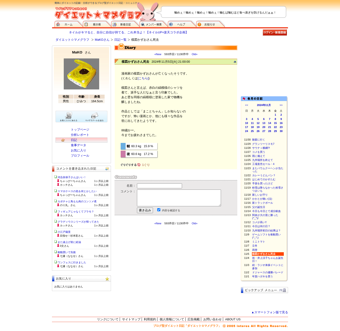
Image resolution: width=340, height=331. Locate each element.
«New (157, 54)
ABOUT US (233, 319)
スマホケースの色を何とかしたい (77, 191)
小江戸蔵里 (64, 231)
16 (281, 123)
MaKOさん (102, 39)
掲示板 (97, 23)
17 (246, 127)
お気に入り (78, 150)
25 (252, 131)
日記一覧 (120, 39)
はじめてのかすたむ (264, 179)
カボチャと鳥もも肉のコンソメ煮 (77, 201)
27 (263, 131)
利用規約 (150, 319)
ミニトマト (258, 241)
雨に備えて (258, 155)
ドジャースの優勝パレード (267, 272)
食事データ (78, 145)
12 (258, 123)
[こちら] (143, 78)
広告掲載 (193, 319)
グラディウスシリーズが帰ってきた (78, 221)
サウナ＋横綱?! (261, 147)
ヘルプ (182, 23)
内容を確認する (171, 210)
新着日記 (125, 23)
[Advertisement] (159, 268)
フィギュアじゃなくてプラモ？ (76, 211)
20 (263, 127)
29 (275, 131)
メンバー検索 (154, 23)
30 (281, 131)
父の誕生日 (258, 207)
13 (263, 123)
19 (258, 127)
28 (269, 131)
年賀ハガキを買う (262, 276)
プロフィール (80, 155)
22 (275, 127)
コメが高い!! (259, 222)
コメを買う (258, 151)
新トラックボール (262, 202)
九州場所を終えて (262, 160)
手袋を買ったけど (262, 183)
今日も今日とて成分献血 (266, 211)
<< (246, 105)
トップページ (80, 129)
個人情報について (172, 319)
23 (281, 127)
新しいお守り (260, 194)
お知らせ (210, 23)
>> (281, 105)
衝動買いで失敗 (67, 252)
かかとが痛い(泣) (262, 198)
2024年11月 (264, 105)
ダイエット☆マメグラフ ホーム (69, 23)
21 (269, 127)
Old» (194, 54)
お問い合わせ (212, 319)
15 (275, 123)
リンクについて (108, 319)
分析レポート (80, 135)
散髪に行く (258, 139)
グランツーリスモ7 (263, 143)
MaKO (81, 52)
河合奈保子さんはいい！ (72, 177)
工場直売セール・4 (263, 164)
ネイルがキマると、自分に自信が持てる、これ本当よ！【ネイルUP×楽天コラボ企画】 (128, 32)
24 (246, 131)
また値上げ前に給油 (69, 242)
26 (258, 131)
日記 (74, 140)
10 (246, 123)
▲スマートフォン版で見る (269, 312)
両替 (254, 249)
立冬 (254, 245)
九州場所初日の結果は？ (266, 230)
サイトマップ (131, 319)
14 (269, 123)
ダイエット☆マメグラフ (72, 39)
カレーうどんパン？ (264, 175)
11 (252, 123)
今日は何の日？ (261, 226)
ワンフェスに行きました (72, 262)
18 (252, 127)
